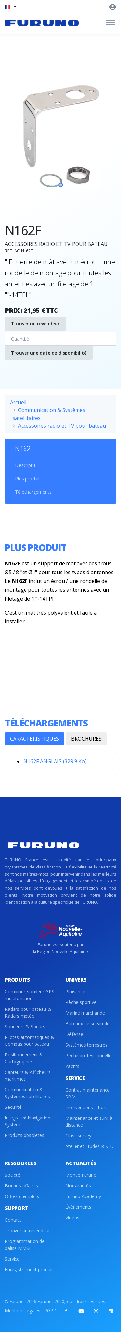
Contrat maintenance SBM (88, 1093)
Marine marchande (85, 1013)
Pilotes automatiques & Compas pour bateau (29, 1040)
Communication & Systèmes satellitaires (27, 1092)
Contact (13, 1220)
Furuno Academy (83, 1196)
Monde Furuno (81, 1175)
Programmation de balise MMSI (25, 1244)
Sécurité (13, 1107)
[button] (10, 7)
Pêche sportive (81, 1002)
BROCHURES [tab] (86, 738)
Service (12, 1259)
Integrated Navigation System (27, 1121)
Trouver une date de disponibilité (48, 353)
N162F (24, 448)
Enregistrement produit (29, 1269)
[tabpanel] (60, 140)
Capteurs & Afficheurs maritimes (28, 1075)
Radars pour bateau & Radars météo (28, 1012)
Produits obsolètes (24, 1135)
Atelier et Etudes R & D (90, 1146)
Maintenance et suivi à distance (89, 1121)
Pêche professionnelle (89, 1056)
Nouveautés (78, 1186)
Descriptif (25, 465)
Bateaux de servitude (88, 1024)
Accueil (18, 402)
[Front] (42, 22)
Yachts (72, 1066)
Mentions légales (22, 1310)
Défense (74, 1034)
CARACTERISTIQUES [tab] (34, 738)
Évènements (78, 1207)
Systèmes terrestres (86, 1045)
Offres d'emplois (22, 1196)
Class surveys (80, 1135)
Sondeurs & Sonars (25, 1026)
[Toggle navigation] (110, 22)
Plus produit (27, 478)
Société (12, 1175)
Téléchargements (33, 492)
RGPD (50, 1310)
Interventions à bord (87, 1107)
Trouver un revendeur (35, 324)
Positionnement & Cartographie (24, 1058)
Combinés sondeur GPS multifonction (29, 994)
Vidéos (72, 1218)
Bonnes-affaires (21, 1186)
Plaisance (75, 991)
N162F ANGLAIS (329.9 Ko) (54, 761)
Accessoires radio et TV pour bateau (62, 425)
